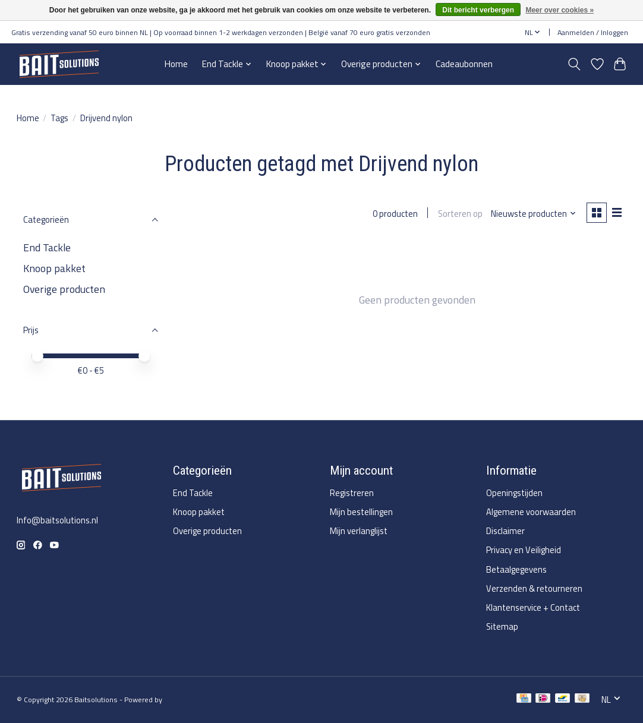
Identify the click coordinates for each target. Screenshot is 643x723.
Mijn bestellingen (361, 512)
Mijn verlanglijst (358, 531)
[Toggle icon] (573, 64)
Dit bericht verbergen (478, 10)
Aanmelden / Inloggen (592, 32)
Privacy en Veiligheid (523, 550)
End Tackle (47, 247)
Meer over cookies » (559, 10)
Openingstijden (514, 493)
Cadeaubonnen (464, 64)
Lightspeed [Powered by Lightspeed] (182, 699)
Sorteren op (459, 213)
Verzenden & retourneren (534, 588)
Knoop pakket (54, 268)
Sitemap (502, 626)
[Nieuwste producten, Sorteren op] (533, 213)
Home (176, 64)
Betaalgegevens (516, 569)
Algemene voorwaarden (531, 512)
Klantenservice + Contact (533, 607)
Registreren (352, 493)
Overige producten (64, 289)
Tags (59, 118)
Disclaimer (505, 531)
